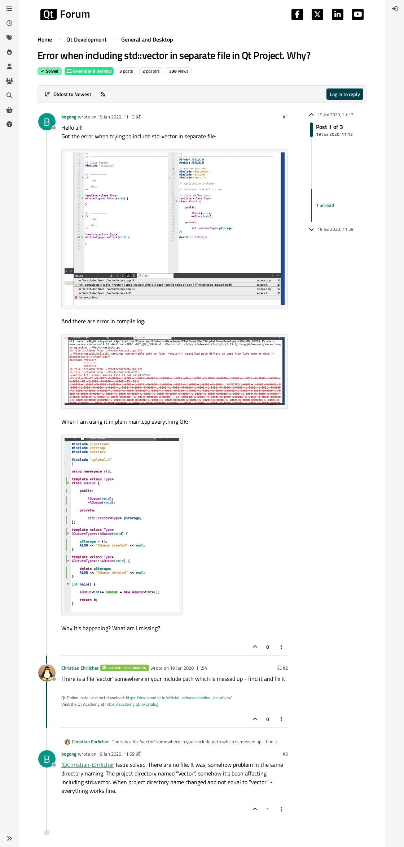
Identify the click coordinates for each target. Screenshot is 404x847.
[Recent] (9, 23)
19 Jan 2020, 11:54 (188, 667)
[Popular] (9, 52)
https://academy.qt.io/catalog (131, 704)
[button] (9, 838)
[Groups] (9, 81)
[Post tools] (281, 646)
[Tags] (9, 37)
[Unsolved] (9, 124)
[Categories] (9, 8)
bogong (68, 116)
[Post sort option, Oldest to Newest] (68, 94)
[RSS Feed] (102, 94)
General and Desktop (89, 71)
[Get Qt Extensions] (9, 110)
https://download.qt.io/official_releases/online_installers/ (179, 697)
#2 (285, 667)
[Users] (9, 66)
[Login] (394, 8)
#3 (285, 753)
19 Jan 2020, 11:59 (116, 753)
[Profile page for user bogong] (47, 121)
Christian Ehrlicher (80, 667)
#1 (285, 116)
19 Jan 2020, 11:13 (116, 116)
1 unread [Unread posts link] (325, 205)
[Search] (9, 95)
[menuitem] (394, 8)
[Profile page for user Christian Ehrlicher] (47, 673)
